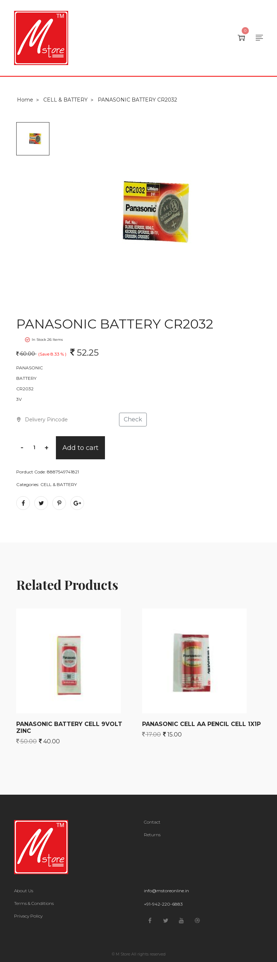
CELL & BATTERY (65, 99)
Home (25, 99)
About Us (23, 891)
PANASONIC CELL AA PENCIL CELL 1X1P (201, 724)
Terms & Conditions (34, 903)
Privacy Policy (28, 916)
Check (133, 419)
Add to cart (80, 448)
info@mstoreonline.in (166, 890)
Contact (152, 822)
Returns (152, 835)
